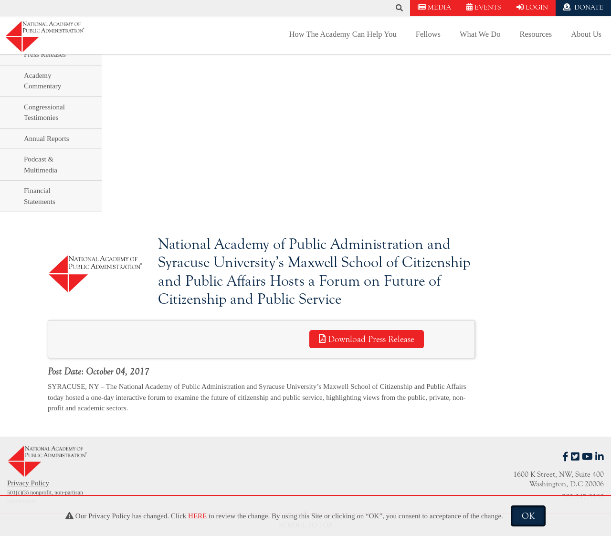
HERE (197, 516)
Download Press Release (366, 339)
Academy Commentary (42, 81)
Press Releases (45, 54)
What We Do (480, 34)
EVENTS (483, 7)
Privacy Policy (28, 483)
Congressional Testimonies (44, 112)
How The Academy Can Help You (343, 34)
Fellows (428, 34)
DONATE (583, 7)
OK (528, 516)
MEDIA (434, 7)
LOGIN (532, 7)
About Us (586, 34)
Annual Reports (46, 138)
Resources (535, 34)
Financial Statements (39, 196)
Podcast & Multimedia (40, 164)
